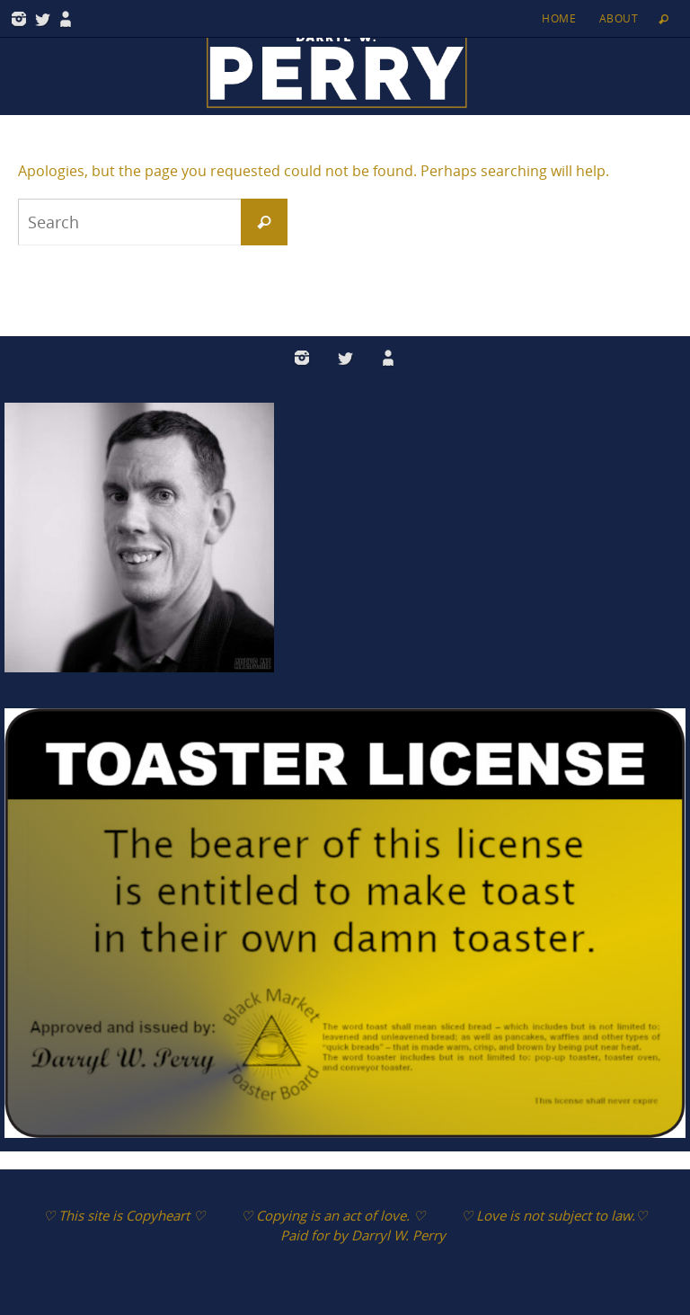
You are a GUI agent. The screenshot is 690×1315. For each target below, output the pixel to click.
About (618, 18)
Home (559, 18)
